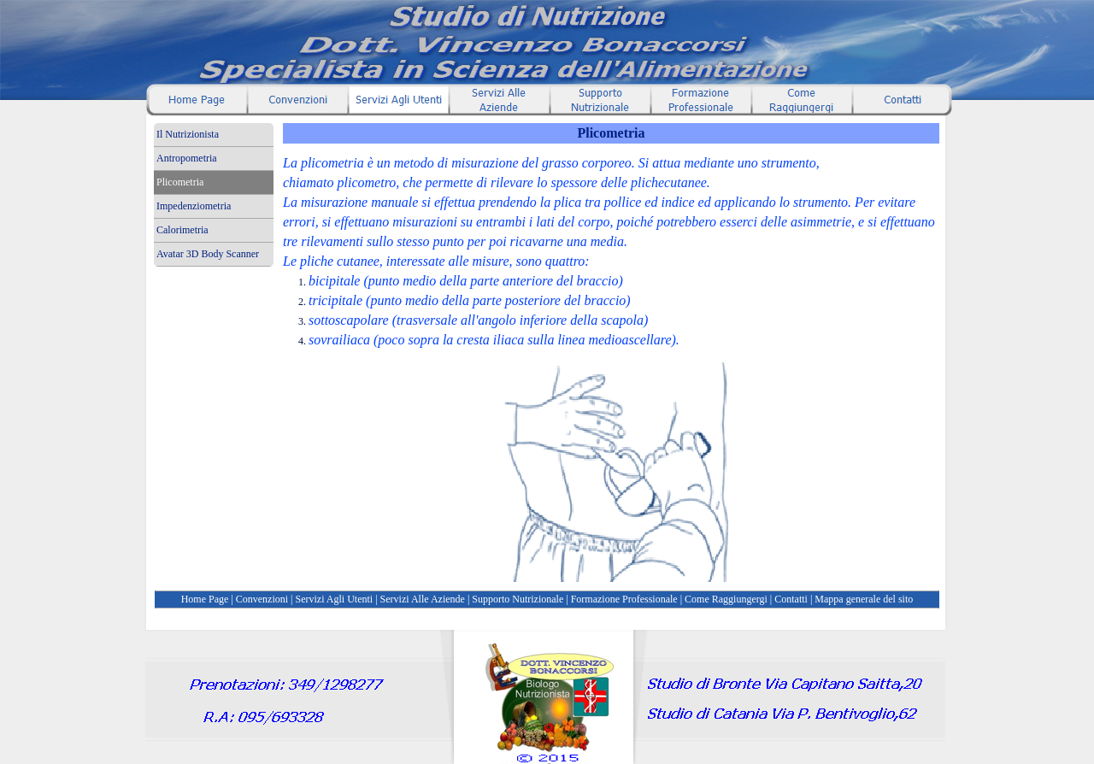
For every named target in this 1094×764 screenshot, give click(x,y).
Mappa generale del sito (864, 599)
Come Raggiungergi (726, 599)
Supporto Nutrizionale (517, 599)
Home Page (205, 599)
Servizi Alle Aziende (422, 599)
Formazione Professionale (624, 599)
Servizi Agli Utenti (334, 599)
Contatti (791, 599)
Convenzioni (262, 599)
